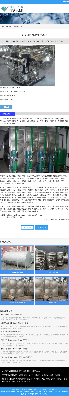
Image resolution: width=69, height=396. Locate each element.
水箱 (61, 41)
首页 (3, 26)
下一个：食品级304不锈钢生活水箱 (56, 219)
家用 (58, 41)
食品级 (47, 41)
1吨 (55, 41)
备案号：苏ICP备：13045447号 (45, 389)
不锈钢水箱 (13, 10)
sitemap (66, 2)
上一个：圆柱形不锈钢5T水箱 (11, 217)
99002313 (14, 371)
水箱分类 (8, 26)
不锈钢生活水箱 (17, 26)
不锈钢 (52, 41)
